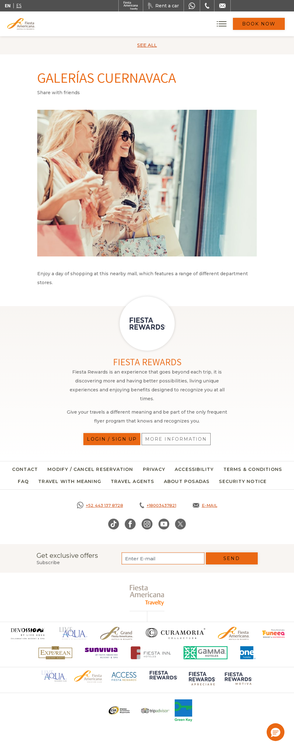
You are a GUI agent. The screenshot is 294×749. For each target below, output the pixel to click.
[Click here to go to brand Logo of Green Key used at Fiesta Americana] (183, 710)
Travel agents (132, 481)
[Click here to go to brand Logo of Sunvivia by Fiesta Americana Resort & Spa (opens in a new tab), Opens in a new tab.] (101, 652)
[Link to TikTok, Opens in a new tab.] (113, 524)
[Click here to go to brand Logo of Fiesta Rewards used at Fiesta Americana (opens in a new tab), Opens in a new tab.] (163, 679)
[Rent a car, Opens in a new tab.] (163, 5)
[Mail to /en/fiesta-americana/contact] (222, 5)
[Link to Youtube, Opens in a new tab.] (163, 524)
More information (176, 439)
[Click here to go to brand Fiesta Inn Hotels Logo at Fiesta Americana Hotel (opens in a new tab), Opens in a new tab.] (151, 652)
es (19, 6)
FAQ (23, 481)
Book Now (259, 24)
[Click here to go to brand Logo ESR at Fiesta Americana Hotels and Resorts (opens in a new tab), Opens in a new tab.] (119, 710)
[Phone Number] (207, 5)
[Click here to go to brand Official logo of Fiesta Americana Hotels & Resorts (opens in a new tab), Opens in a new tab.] (88, 676)
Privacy (154, 469)
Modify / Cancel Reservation (90, 469)
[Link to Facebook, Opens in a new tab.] (130, 524)
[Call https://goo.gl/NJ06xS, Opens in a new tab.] (100, 505)
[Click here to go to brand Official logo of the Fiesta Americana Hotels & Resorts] (233, 633)
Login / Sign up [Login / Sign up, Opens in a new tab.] (112, 439)
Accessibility (194, 469)
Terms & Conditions (252, 469)
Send (231, 558)
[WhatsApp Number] (192, 5)
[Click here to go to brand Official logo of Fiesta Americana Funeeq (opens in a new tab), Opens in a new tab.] (273, 633)
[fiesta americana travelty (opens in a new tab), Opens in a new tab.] (147, 595)
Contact (25, 469)
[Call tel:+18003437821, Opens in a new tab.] (158, 505)
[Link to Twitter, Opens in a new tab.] (180, 524)
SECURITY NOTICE (243, 481)
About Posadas (187, 481)
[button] (275, 732)
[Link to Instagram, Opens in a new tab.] (147, 524)
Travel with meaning (69, 481)
